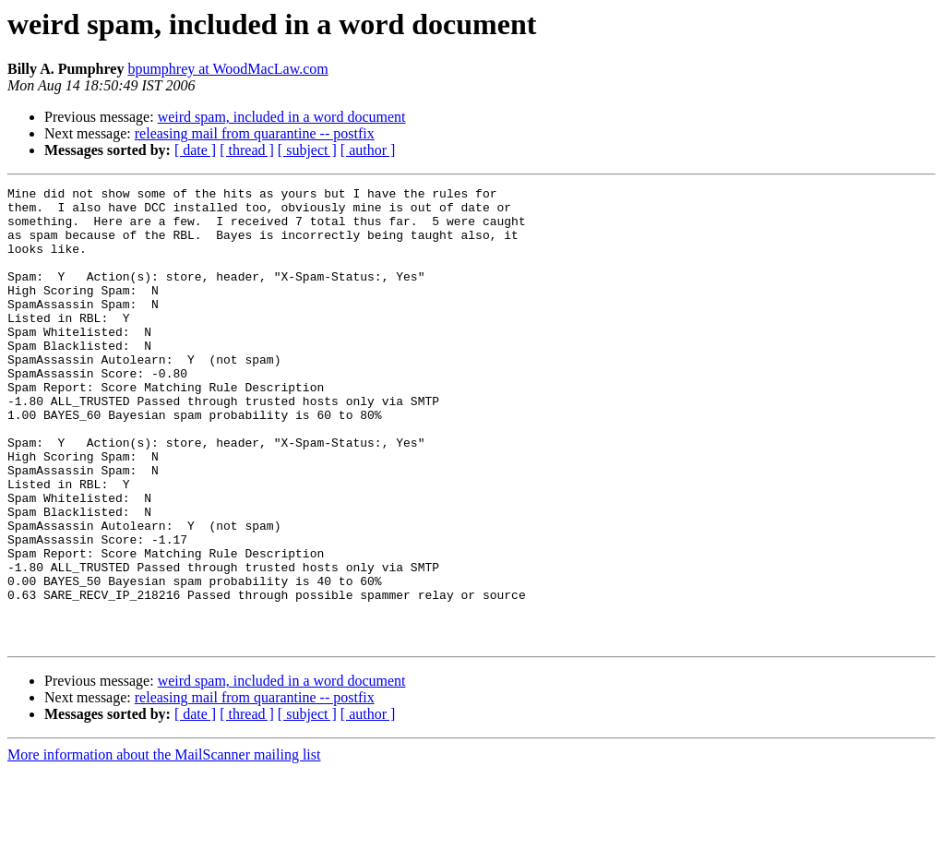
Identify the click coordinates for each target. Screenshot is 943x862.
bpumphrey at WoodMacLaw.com (227, 69)
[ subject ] (307, 150)
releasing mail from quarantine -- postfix (255, 133)
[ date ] (195, 150)
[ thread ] (247, 150)
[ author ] (368, 150)
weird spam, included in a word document (282, 117)
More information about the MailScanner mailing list (163, 846)
